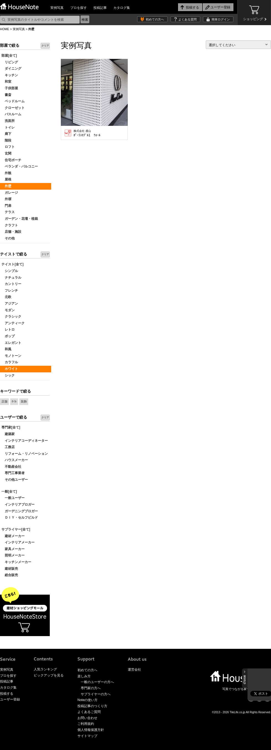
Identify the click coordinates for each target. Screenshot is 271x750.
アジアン (9, 303)
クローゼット (13, 108)
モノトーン (11, 356)
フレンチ (9, 290)
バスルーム (11, 114)
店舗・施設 (11, 232)
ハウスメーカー (14, 460)
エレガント (11, 343)
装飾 (24, 401)
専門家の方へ (91, 688)
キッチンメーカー (16, 562)
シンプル (9, 271)
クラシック (11, 316)
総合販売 (9, 575)
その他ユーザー (14, 480)
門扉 (6, 206)
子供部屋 (9, 88)
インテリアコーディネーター (24, 441)
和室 (6, 81)
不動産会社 (11, 467)
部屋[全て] (9, 56)
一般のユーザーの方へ (97, 682)
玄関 (6, 153)
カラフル (9, 362)
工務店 (8, 447)
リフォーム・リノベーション (24, 454)
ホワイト (9, 369)
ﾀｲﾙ (14, 401)
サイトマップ (87, 736)
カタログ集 (121, 8)
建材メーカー (13, 536)
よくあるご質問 (89, 712)
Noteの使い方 (87, 700)
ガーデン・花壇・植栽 (19, 219)
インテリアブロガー (18, 504)
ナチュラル (11, 277)
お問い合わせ (87, 718)
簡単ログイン (221, 19)
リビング (9, 62)
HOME (4, 29)
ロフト (8, 147)
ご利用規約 (85, 724)
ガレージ (9, 193)
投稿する (6, 694)
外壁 (6, 186)
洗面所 (8, 121)
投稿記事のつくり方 (92, 706)
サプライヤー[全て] (15, 529)
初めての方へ (155, 19)
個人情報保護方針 (90, 730)
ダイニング (11, 68)
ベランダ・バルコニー (19, 166)
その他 (8, 238)
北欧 (6, 297)
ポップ (8, 336)
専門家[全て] (10, 427)
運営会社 (134, 669)
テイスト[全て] (12, 264)
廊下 (6, 134)
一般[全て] (9, 491)
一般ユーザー (13, 498)
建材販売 (9, 569)
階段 (6, 140)
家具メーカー (13, 549)
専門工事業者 (13, 473)
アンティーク (13, 323)
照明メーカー (13, 555)
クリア (45, 45)
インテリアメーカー (18, 542)
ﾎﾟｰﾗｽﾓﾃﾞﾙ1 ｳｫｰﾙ (87, 133)
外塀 (6, 199)
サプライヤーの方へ (96, 694)
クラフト (9, 225)
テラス (8, 212)
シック (8, 375)
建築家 (8, 434)
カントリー (11, 284)
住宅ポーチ (11, 160)
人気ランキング (45, 669)
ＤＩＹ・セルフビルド (19, 517)
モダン (8, 310)
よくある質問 (187, 19)
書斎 (6, 95)
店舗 (4, 401)
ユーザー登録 (10, 699)
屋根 (6, 179)
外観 (6, 173)
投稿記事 (100, 8)
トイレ (8, 127)
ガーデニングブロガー (19, 511)
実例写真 (57, 8)
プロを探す (78, 8)
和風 (6, 349)
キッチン (9, 75)
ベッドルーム (13, 101)
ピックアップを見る (49, 675)
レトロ (8, 329)
